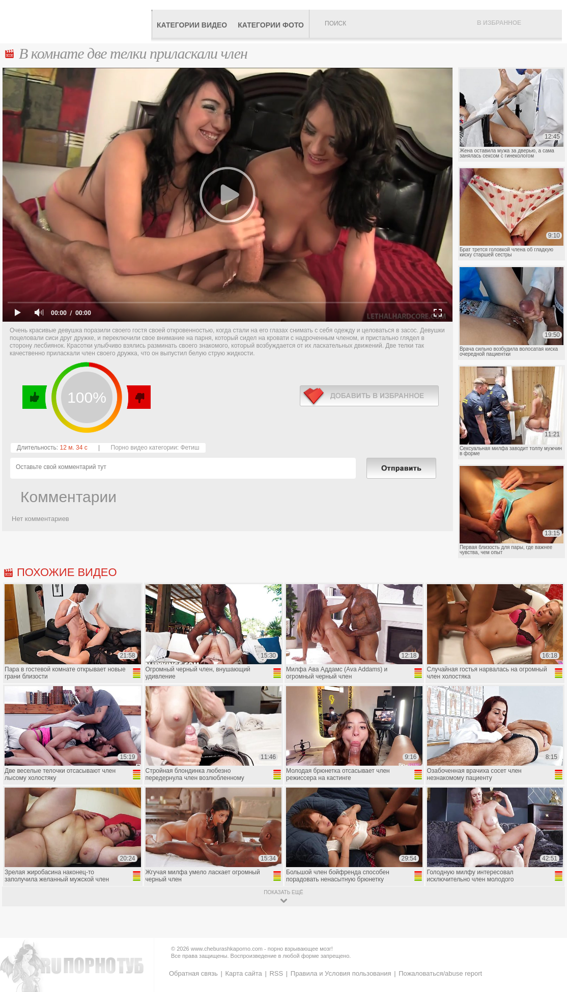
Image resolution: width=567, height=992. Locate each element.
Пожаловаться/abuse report (440, 973)
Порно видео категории (144, 447)
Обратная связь (193, 973)
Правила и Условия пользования (341, 973)
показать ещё (283, 892)
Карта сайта (243, 973)
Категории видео (192, 25)
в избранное (369, 395)
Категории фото (271, 25)
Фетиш (189, 447)
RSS (276, 973)
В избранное (499, 23)
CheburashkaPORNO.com (78, 21)
